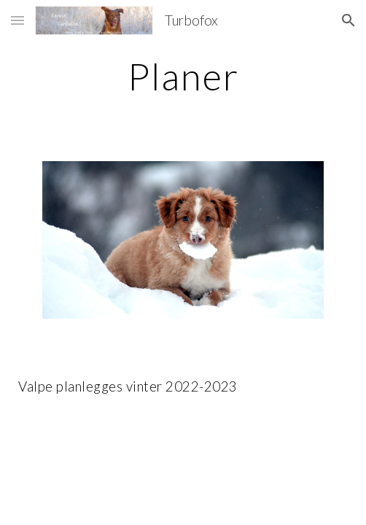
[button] (17, 20)
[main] (182, 76)
